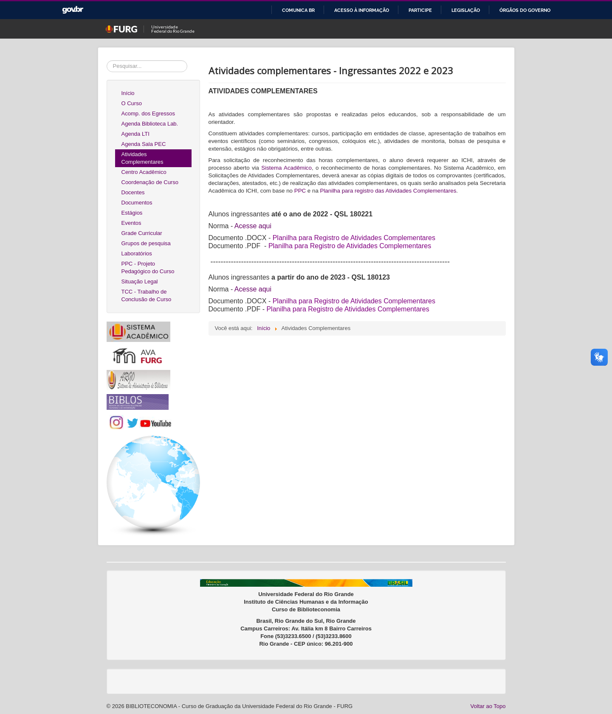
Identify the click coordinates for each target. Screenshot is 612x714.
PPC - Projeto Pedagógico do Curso (148, 267)
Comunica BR (298, 10)
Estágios (132, 213)
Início (128, 93)
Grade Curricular (141, 233)
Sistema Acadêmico (286, 168)
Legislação (465, 10)
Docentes (133, 192)
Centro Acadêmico (143, 172)
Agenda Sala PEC (143, 144)
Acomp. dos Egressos (148, 113)
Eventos (131, 223)
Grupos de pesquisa (146, 243)
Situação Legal (139, 281)
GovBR (72, 10)
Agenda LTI (135, 134)
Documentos (136, 202)
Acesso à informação (361, 10)
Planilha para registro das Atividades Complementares (388, 191)
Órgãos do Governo (524, 10)
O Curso (131, 103)
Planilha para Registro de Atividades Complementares (349, 245)
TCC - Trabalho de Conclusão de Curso (146, 295)
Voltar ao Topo (488, 706)
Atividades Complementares (142, 158)
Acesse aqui (252, 226)
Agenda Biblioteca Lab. (149, 123)
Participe (420, 10)
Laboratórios (136, 253)
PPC (300, 191)
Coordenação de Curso (149, 182)
